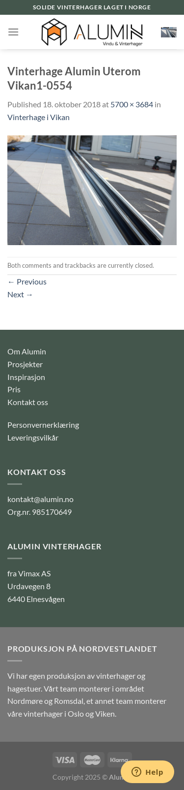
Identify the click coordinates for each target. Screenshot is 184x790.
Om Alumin (26, 351)
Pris (14, 389)
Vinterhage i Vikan (38, 117)
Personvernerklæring (43, 424)
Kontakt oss (27, 402)
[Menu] (13, 32)
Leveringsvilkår (32, 437)
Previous (27, 281)
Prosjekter (25, 364)
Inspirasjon (26, 376)
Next (20, 294)
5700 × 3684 (131, 104)
